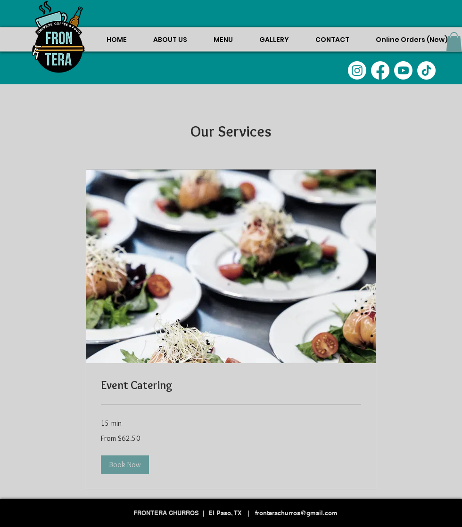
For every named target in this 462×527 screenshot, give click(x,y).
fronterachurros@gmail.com (296, 513)
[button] (454, 41)
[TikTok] (426, 70)
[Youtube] (403, 70)
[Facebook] (380, 70)
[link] (231, 385)
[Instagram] (357, 70)
